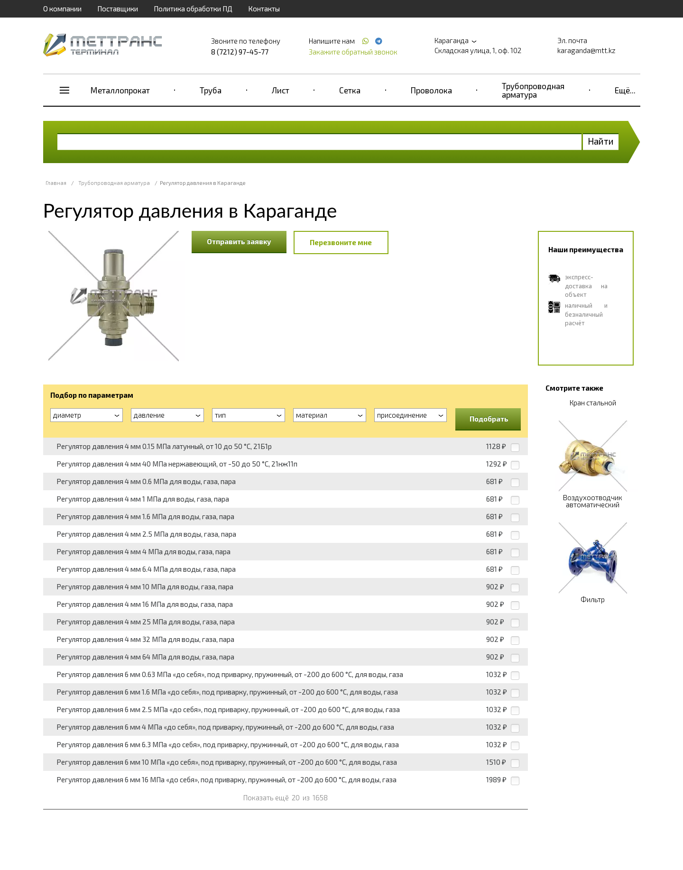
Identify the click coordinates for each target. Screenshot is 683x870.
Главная (56, 183)
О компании (62, 8)
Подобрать (489, 418)
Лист (280, 90)
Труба (211, 90)
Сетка (349, 90)
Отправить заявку (239, 241)
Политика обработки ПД (193, 8)
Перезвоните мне (341, 242)
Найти (601, 141)
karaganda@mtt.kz (586, 50)
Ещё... (625, 90)
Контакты (264, 8)
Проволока (431, 90)
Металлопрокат (120, 90)
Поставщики (117, 8)
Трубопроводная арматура (533, 90)
